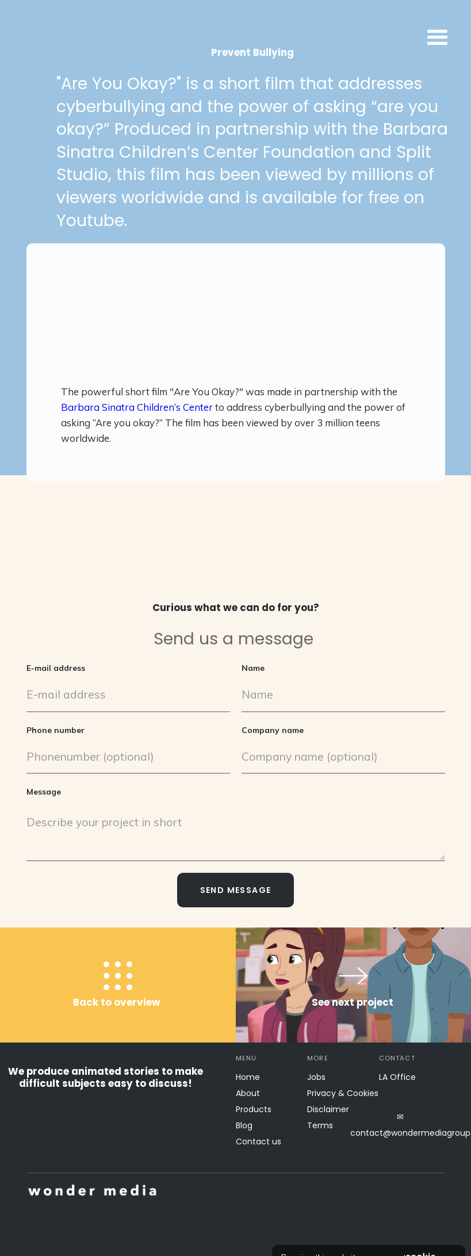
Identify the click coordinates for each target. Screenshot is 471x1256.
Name (253, 668)
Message (43, 792)
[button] (345, 38)
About (248, 1093)
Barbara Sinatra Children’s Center (137, 407)
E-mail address (55, 668)
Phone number (55, 730)
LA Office (397, 1077)
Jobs (316, 1077)
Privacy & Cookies (342, 1093)
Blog (244, 1125)
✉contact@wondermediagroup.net (400, 1125)
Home (248, 1077)
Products (253, 1109)
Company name (273, 730)
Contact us (258, 1141)
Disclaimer (328, 1109)
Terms (320, 1125)
